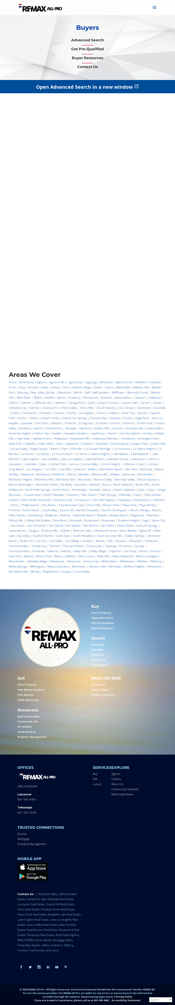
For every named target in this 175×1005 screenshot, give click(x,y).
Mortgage (23, 839)
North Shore (61, 490)
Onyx (151, 490)
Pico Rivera (49, 505)
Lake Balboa (120, 454)
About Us (117, 784)
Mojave (115, 474)
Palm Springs (108, 495)
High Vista (23, 438)
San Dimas (17, 525)
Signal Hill (145, 530)
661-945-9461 (26, 799)
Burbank (106, 397)
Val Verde (38, 551)
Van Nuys (130, 551)
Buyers (87, 27)
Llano (141, 464)
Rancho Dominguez (114, 510)
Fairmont (128, 423)
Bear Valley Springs (43, 392)
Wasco (58, 556)
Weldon (71, 556)
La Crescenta (122, 449)
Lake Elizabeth (140, 454)
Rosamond (92, 520)
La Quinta (43, 454)
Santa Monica (17, 530)
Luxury (97, 784)
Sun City (41, 541)
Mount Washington (21, 484)
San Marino (90, 525)
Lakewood (138, 459)
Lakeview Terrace (117, 459)
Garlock (38, 428)
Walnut (28, 556)
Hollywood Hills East (105, 438)
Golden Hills (101, 428)
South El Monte (42, 536)
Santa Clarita (125, 525)
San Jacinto (73, 525)
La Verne (81, 454)
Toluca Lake (94, 546)
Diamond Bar (98, 418)
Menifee (84, 474)
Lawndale (30, 464)
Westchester (16, 561)
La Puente (27, 454)
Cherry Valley (68, 408)
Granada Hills (134, 428)
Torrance (125, 546)
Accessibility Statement (126, 1000)
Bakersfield (123, 387)
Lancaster (15, 464)
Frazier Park (145, 423)
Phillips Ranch (30, 505)
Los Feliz (50, 469)
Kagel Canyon (39, 449)
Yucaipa (66, 571)
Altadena (140, 382)
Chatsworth (50, 408)
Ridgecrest (137, 515)
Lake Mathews (94, 459)
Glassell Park (54, 428)
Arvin (66, 387)
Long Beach (16, 469)
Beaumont (64, 392)
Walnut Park (43, 556)
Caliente (26, 403)
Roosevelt (75, 520)
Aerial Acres (26, 382)
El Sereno (102, 423)
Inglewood (72, 443)
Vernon (155, 551)
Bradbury (74, 397)
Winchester (79, 566)
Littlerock (129, 464)
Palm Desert (89, 495)
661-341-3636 (26, 812)
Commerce (29, 413)
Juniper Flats (139, 443)
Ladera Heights (100, 454)
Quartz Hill (66, 510)
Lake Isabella (49, 459)
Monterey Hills (44, 479)
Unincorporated (19, 551)
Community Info (28, 721)
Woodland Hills (18, 571)
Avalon (98, 387)
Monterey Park (65, 479)
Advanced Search (102, 618)
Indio (59, 443)
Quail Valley (50, 510)
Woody (35, 571)
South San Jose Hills (109, 536)
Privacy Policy (124, 996)
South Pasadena (83, 536)
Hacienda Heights (20, 433)
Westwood (57, 561)
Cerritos (34, 408)
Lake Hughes (30, 459)
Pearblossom (141, 500)
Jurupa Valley (19, 449)
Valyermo (115, 551)
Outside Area (32, 495)
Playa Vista (129, 505)
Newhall (94, 484)
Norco (106, 484)
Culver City (127, 413)
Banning (22, 392)
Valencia (52, 551)
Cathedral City (17, 408)
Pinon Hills (93, 505)
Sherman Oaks (82, 530)
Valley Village (98, 551)
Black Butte (24, 397)
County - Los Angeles (80, 413)
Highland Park (41, 438)
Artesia (55, 387)
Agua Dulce (75, 382)
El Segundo (86, 423)
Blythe (38, 397)
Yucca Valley (82, 571)
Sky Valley (24, 536)
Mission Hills (99, 474)
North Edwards (122, 484)
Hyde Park (15, 443)
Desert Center (51, 418)
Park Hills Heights (104, 500)
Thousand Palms (73, 546)
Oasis (141, 490)
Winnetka (115, 566)
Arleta (44, 387)
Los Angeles (34, 469)
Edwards (56, 423)
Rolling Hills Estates (38, 520)
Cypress (142, 413)
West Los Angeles (147, 556)
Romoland (59, 520)
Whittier (142, 561)
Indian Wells (45, 443)
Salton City (158, 520)
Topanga (110, 546)
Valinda (65, 551)
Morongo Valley (125, 479)
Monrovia (129, 474)
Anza (22, 387)
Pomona (14, 510)
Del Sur (22, 418)
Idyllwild (30, 443)
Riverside (152, 515)
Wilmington (37, 566)
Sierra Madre (128, 530)
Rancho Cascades (87, 510)
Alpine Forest (123, 382)
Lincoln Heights (110, 464)
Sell (95, 779)
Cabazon (139, 397)
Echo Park (41, 423)
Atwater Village (81, 387)
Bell (87, 392)
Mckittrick (58, 474)
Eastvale (27, 423)
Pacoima (72, 495)
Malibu (92, 469)
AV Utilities (24, 726)
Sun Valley (56, 541)
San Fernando (37, 525)
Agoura (41, 382)
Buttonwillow (123, 397)
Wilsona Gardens (58, 566)
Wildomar (156, 561)
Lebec (43, 464)
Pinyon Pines (111, 505)
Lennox (74, 464)
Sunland (87, 541)
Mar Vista (131, 469)
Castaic (157, 403)
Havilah (56, 433)
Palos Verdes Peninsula (35, 500)
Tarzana (120, 541)
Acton (12, 382)
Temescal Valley (18, 546)
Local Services (26, 732)
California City (42, 403)
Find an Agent (100, 689)
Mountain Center (47, 484)
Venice (143, 551)
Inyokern (87, 443)
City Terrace (126, 408)
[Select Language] (160, 999)
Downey (115, 418)
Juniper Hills (158, 443)
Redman (65, 515)
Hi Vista (147, 433)
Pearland (158, 500)
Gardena (24, 428)
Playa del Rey (147, 505)
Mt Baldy (66, 484)
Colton (15, 413)
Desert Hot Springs (75, 418)
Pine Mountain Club (71, 505)
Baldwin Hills (141, 387)
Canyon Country (108, 403)
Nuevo (107, 490)
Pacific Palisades (54, 495)
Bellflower (118, 392)
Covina (101, 413)
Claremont (143, 408)
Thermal (54, 546)
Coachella (159, 408)
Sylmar (100, 541)
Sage (146, 520)
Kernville (76, 449)
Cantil (91, 403)
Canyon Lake (129, 403)
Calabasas (154, 397)
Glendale (70, 428)
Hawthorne (98, 433)
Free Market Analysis (30, 689)
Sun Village (72, 541)
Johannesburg (120, 443)
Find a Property (101, 613)
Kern (65, 449)
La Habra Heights (144, 449)
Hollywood (60, 438)
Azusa (109, 387)
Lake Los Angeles (71, 459)
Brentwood (91, 397)
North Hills (142, 484)
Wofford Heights (134, 566)
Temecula (151, 541)
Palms (137, 495)
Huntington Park (147, 438)
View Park (15, 556)
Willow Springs (18, 566)
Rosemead (108, 520)
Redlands (51, 515)
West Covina (86, 556)
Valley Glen (80, 551)
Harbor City (41, 433)
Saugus (33, 530)
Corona (59, 413)
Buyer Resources (102, 628)
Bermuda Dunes (137, 392)
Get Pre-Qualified (102, 623)
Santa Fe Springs (147, 525)
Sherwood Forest (106, 530)
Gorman (117, 428)
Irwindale (102, 443)
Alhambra (106, 382)
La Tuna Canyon (62, 454)
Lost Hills (64, 469)
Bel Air (78, 392)
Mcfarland (42, 474)
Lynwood (79, 469)
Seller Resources (28, 700)
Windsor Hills (97, 566)
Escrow (22, 834)
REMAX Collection (102, 695)
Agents (115, 774)
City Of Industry (106, 408)
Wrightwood (50, 571)
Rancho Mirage (139, 510)
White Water (109, 561)
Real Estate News (28, 716)
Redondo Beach (84, 515)
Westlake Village (37, 561)
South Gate (62, 536)
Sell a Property (27, 684)
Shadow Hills (49, 530)
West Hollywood (122, 556)
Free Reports (25, 695)
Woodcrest (154, 566)
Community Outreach (125, 789)
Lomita (152, 464)
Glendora (85, 428)
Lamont (153, 459)
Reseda (101, 515)
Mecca (71, 474)
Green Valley (154, 428)
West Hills (103, 556)
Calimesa (59, 403)
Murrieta (80, 484)
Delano (34, 418)
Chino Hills (86, 408)
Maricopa (146, 469)
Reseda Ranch (119, 515)
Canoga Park (76, 403)
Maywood (27, 474)
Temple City (39, 546)
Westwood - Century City (82, 561)
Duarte (128, 418)
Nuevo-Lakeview (124, 490)
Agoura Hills (57, 382)
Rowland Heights (129, 520)
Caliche (13, 403)
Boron (61, 397)
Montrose (84, 479)
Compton (45, 413)
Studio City (26, 541)
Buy (95, 774)
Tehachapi (135, 541)
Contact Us (98, 684)
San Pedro (107, 525)
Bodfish (49, 397)
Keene (55, 449)
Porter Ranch (31, 510)
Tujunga (139, 546)
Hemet (112, 433)
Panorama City (63, 500)
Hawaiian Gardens (76, 433)
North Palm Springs (37, 490)
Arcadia (33, 387)
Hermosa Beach (130, 433)
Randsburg (35, 515)
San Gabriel (56, 525)
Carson (145, 403)
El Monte (70, 423)
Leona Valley (90, 464)
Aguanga (91, 382)
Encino (115, 423)
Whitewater (127, 561)
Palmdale (125, 495)
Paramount (82, 500)
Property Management (32, 737)
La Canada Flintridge (98, 449)
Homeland (127, 438)
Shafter (65, 530)
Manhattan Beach (111, 469)
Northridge (79, 490)
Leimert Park (58, 464)
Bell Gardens (101, 392)
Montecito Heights (20, 479)
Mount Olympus (148, 479)
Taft (109, 541)
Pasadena (124, 500)
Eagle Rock (142, 418)
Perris (14, 505)
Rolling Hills (16, 520)
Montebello (145, 474)
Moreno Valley (103, 479)
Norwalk (94, 490)
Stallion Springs (134, 536)
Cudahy (113, 413)
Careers (116, 779)
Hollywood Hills (79, 438)
